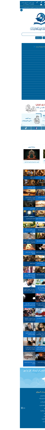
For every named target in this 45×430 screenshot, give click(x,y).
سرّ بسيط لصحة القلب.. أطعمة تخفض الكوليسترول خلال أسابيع (35, 364)
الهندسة (37, 97)
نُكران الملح (14, 178)
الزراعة (37, 85)
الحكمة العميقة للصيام (11, 219)
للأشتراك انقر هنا (28, 125)
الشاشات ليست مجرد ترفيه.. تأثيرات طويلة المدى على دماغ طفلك (22, 335)
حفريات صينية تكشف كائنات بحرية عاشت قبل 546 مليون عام (35, 335)
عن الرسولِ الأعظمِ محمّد (35, 288)
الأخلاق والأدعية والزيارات (34, 61)
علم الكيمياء (36, 90)
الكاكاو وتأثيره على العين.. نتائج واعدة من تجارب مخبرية (35, 350)
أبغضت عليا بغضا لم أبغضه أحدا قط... (12, 162)
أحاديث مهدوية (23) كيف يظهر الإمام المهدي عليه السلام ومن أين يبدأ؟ (23, 289)
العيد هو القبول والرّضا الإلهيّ (22, 209)
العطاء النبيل (13, 209)
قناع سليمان (25, 188)
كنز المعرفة (28, 116)
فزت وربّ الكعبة (37, 219)
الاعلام (38, 81)
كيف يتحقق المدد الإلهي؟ (36, 209)
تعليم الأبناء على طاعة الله (23, 241)
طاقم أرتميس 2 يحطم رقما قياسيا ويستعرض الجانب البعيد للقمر (22, 306)
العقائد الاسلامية (36, 52)
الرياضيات (37, 95)
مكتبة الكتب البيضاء (37, 198)
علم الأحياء (37, 92)
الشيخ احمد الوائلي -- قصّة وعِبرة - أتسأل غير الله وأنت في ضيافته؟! (34, 277)
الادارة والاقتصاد (36, 76)
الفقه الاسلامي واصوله (34, 54)
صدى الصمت (25, 178)
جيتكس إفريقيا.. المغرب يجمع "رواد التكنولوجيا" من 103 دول (35, 306)
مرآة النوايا (38, 178)
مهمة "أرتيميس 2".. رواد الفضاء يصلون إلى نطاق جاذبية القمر (35, 321)
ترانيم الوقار (38, 188)
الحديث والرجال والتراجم (34, 57)
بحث (25, 37)
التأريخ (38, 71)
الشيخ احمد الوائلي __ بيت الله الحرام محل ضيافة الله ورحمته (10, 277)
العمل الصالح (13, 264)
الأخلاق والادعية (24, 402)
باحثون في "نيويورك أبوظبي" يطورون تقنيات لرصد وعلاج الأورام (10, 291)
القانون (38, 78)
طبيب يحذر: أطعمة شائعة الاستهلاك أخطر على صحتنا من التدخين (23, 350)
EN (2, 10)
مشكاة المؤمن (12, 148)
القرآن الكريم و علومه (34, 49)
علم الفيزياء (37, 88)
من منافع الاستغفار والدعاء (35, 230)
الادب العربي (36, 68)
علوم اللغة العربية (35, 66)
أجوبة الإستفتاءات (7, 121)
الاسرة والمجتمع (36, 64)
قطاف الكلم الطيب (12, 188)
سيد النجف (9, 119)
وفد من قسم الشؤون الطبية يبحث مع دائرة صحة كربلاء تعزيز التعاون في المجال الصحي (18, 7)
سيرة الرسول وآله (35, 59)
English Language (35, 83)
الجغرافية (37, 73)
